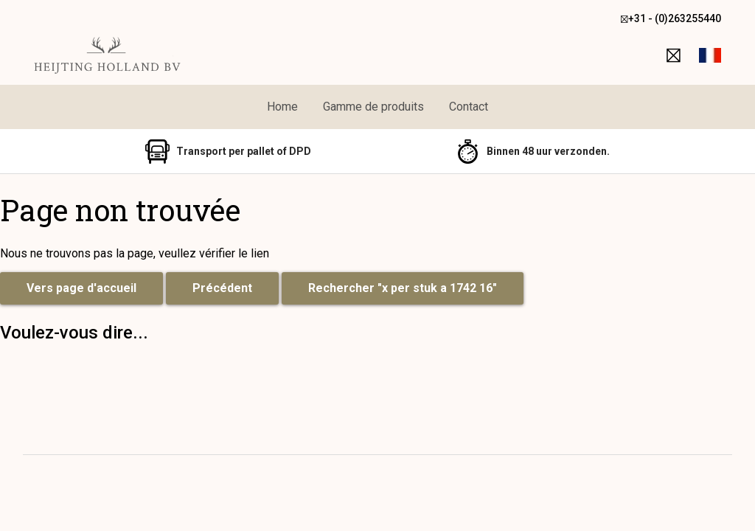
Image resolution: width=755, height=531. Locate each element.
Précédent (222, 288)
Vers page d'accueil (81, 288)
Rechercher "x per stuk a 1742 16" (402, 288)
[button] (710, 55)
